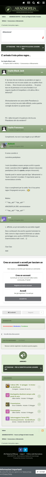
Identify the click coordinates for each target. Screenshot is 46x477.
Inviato (16, 73)
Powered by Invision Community (23, 458)
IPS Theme (7, 454)
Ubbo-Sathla (16, 398)
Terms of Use (27, 472)
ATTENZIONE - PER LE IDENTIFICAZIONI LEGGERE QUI (23, 48)
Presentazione (15, 403)
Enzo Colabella (17, 405)
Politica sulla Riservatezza (34, 454)
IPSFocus (15, 454)
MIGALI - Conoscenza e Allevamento (26, 63)
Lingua (22, 454)
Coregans (15, 389)
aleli (9, 218)
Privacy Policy (7, 474)
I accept (41, 472)
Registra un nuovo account (23, 285)
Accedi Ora (23, 299)
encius (14, 422)
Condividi (12, 312)
